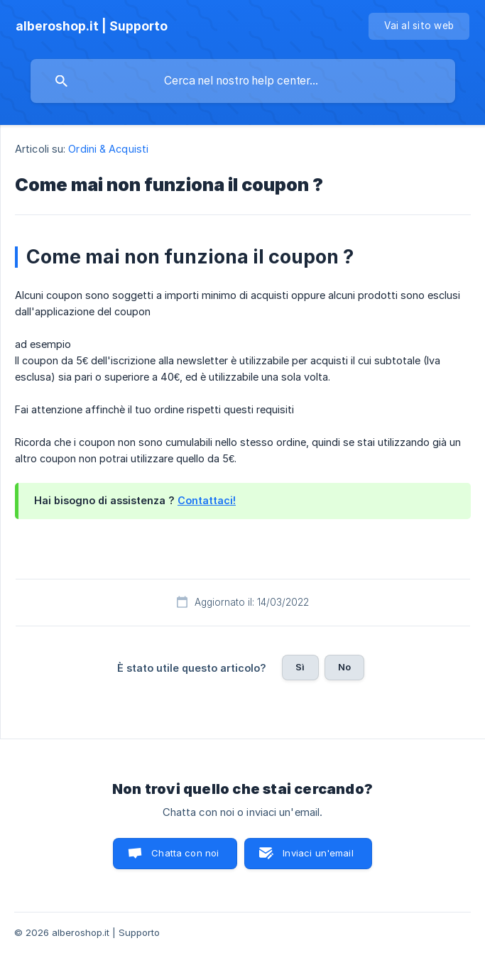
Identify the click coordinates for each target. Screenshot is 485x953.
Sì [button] (300, 666)
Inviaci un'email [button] (318, 853)
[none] (92, 26)
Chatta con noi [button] (185, 853)
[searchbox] (243, 81)
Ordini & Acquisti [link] (108, 149)
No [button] (344, 666)
